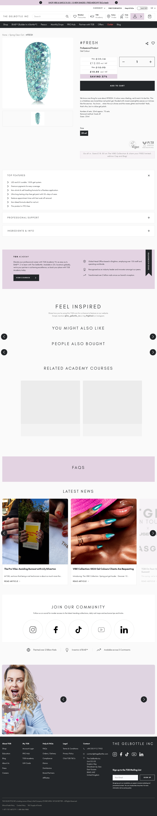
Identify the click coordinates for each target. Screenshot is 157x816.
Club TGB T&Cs (69, 758)
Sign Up (147, 777)
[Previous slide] (40, 2)
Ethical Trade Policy (8, 805)
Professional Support (78, 217)
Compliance (47, 758)
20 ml (84, 133)
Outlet (110, 24)
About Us (5, 763)
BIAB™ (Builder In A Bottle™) (24, 24)
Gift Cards (27, 763)
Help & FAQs (129, 8)
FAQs (45, 749)
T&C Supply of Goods (35, 805)
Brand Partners (48, 773)
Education (6, 753)
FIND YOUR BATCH (115, 8)
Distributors (47, 768)
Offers (100, 24)
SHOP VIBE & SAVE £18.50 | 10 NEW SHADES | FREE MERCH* (73, 3)
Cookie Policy (21, 805)
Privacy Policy (68, 753)
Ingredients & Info (78, 231)
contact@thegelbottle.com (97, 754)
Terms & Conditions (70, 749)
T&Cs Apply (104, 3)
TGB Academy (28, 758)
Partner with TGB (86, 24)
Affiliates (46, 778)
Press (4, 768)
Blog (119, 24)
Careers (5, 773)
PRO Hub (71, 24)
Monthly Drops (57, 24)
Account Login (28, 749)
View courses (23, 278)
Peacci (44, 24)
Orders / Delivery (49, 753)
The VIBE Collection (117, 153)
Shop (5, 24)
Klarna (45, 763)
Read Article (12, 581)
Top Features (78, 175)
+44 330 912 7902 (95, 749)
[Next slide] (116, 2)
